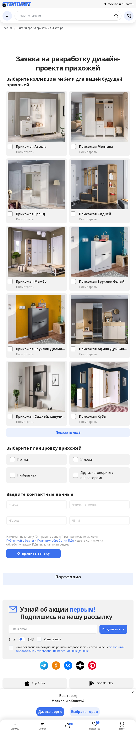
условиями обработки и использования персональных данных (70, 648)
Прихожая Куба (92, 416)
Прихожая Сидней (95, 214)
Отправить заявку (33, 553)
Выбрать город (84, 711)
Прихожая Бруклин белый (102, 281)
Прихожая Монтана (96, 146)
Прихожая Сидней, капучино (40, 416)
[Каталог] (7, 16)
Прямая (23, 459)
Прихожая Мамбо (31, 281)
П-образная (26, 475)
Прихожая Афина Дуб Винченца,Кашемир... (104, 349)
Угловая (86, 459)
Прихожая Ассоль (31, 146)
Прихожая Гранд (30, 214)
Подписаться (113, 629)
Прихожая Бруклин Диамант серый (40, 349)
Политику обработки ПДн (55, 540)
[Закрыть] (132, 692)
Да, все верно (50, 711)
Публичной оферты (20, 540)
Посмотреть (25, 152)
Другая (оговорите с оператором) (96, 475)
